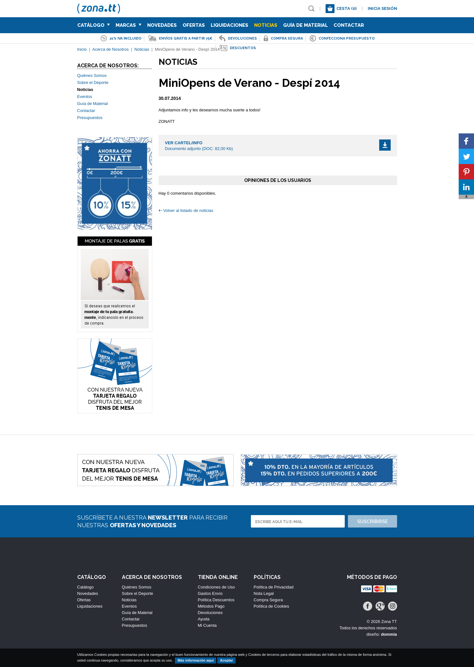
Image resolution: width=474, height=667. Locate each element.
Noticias (265, 25)
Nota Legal (264, 593)
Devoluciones (210, 612)
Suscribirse (372, 521)
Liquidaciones (229, 25)
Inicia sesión (382, 8)
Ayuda (204, 619)
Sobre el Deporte (93, 82)
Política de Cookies (271, 606)
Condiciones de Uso (216, 587)
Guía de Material (305, 25)
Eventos (84, 96)
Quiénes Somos (92, 75)
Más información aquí (195, 660)
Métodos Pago (211, 606)
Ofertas (194, 25)
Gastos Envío (210, 593)
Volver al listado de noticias (188, 210)
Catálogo (93, 25)
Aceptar (226, 660)
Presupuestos (90, 117)
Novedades (162, 25)
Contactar (349, 25)
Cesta (346, 8)
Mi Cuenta (207, 625)
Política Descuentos (216, 599)
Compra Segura (268, 599)
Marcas (128, 25)
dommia (389, 634)
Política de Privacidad (274, 587)
